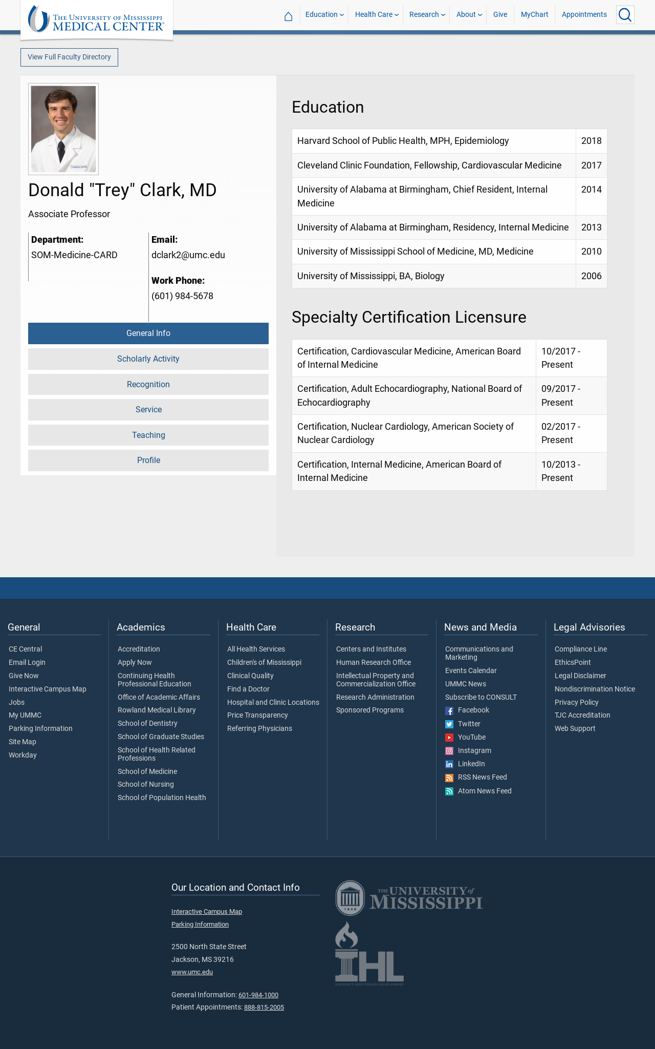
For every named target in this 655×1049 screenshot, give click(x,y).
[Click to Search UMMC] (625, 15)
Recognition (148, 384)
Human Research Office (373, 663)
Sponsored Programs (370, 710)
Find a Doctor (248, 689)
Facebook (467, 710)
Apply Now (135, 663)
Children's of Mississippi (264, 663)
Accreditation (139, 649)
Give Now (24, 676)
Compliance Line (581, 649)
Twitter (463, 724)
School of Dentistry (148, 724)
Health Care (373, 14)
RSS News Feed (476, 777)
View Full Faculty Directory (69, 57)
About (466, 14)
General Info (148, 333)
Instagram (468, 751)
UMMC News (465, 684)
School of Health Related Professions (156, 754)
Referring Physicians (259, 729)
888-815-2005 (264, 1007)
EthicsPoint (573, 663)
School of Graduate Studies (161, 737)
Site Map (22, 742)
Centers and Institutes (371, 649)
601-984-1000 (258, 995)
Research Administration (375, 698)
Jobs (17, 703)
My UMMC (25, 715)
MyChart (535, 14)
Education (321, 14)
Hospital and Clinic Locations (273, 703)
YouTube (465, 737)
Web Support (575, 729)
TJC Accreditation (582, 715)
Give (500, 14)
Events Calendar (471, 671)
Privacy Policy (577, 703)
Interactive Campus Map (47, 689)
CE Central (25, 649)
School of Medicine (147, 772)
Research (424, 14)
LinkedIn (465, 764)
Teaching (148, 435)
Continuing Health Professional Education (154, 680)
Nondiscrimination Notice (595, 689)
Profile (148, 460)
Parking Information (41, 729)
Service (149, 409)
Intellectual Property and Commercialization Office (376, 680)
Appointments (584, 14)
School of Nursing (146, 785)
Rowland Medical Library (157, 710)
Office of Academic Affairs (159, 698)
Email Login (27, 663)
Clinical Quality (250, 676)
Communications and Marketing (479, 653)
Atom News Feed (478, 791)
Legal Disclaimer (580, 676)
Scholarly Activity (148, 359)
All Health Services (256, 649)
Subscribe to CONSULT (481, 698)
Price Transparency (257, 715)
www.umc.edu (192, 972)
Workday (23, 755)
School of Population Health (162, 798)
